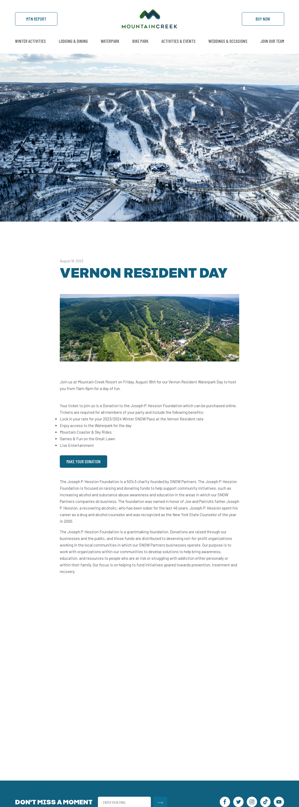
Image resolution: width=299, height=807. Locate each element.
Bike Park (140, 41)
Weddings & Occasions (228, 41)
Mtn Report (36, 18)
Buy (263, 18)
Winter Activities (30, 41)
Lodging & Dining (73, 41)
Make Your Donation (83, 461)
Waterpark (110, 41)
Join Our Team (272, 41)
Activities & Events (178, 41)
